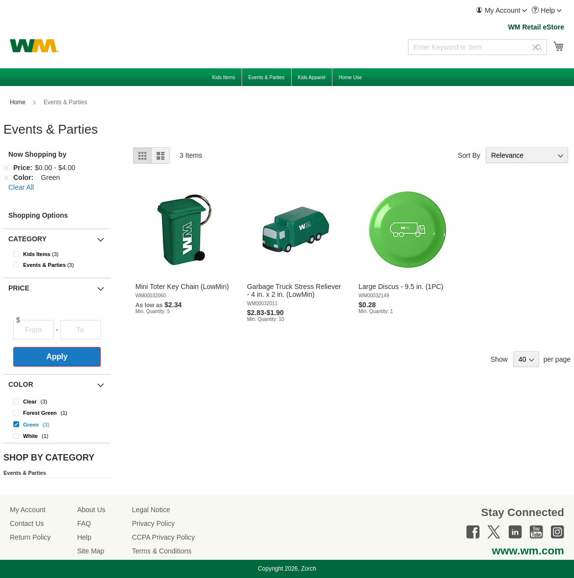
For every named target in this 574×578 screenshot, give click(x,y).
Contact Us (27, 523)
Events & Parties (24, 473)
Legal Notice (151, 510)
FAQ (84, 523)
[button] (501, 10)
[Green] (57, 424)
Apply (56, 356)
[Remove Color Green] (6, 177)
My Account (27, 510)
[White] (57, 435)
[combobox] (477, 47)
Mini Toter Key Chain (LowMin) (182, 286)
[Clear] (57, 401)
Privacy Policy (153, 523)
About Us (91, 510)
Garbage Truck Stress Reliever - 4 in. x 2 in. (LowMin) (294, 290)
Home (18, 102)
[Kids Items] (63, 254)
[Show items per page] (526, 359)
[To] (80, 330)
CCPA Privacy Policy (163, 537)
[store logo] (34, 45)
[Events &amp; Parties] (63, 265)
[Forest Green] (57, 412)
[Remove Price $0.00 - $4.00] (6, 168)
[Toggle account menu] (524, 10)
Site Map (90, 551)
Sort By (469, 155)
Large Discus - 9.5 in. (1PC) (400, 286)
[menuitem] (501, 10)
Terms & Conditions (161, 551)
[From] (33, 330)
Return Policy (30, 537)
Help (84, 537)
